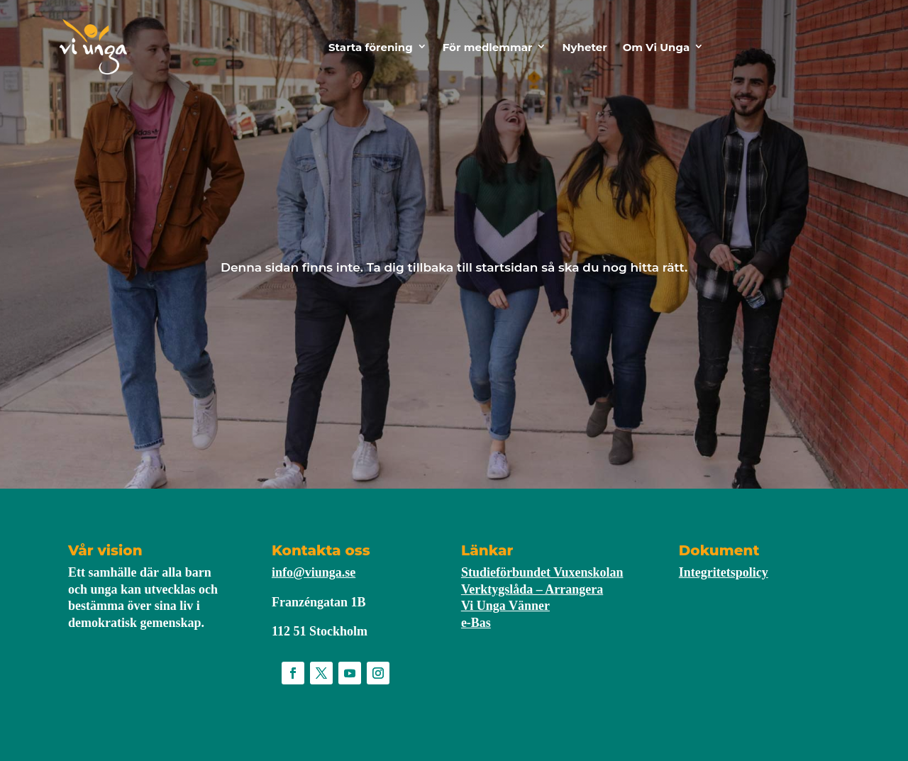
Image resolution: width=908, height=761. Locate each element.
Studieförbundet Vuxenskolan (542, 572)
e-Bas (476, 623)
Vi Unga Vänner (505, 606)
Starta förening (370, 47)
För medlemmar (488, 47)
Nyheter (584, 47)
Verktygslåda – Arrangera (532, 589)
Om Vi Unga (656, 47)
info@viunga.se (313, 572)
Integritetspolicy (723, 572)
